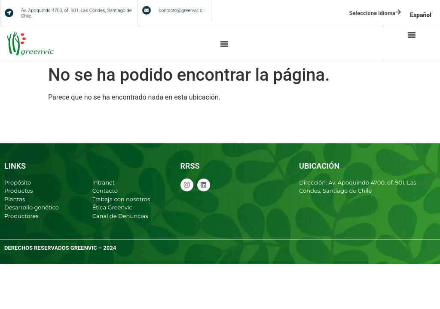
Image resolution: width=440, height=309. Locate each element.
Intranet (103, 182)
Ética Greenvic (112, 207)
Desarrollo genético (31, 207)
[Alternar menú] (224, 43)
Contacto (105, 190)
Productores (21, 215)
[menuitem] (420, 15)
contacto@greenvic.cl (181, 10)
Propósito (17, 182)
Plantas (14, 199)
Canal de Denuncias (120, 215)
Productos (18, 190)
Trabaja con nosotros (121, 199)
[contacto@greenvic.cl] (146, 10)
